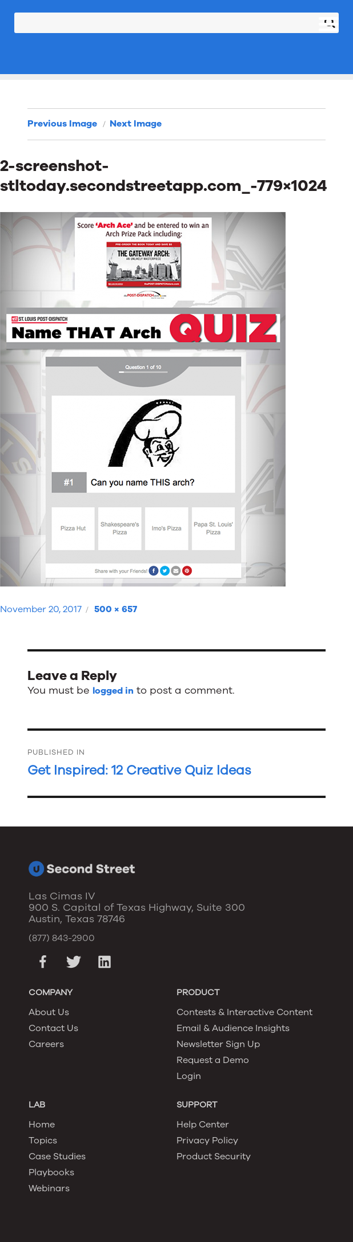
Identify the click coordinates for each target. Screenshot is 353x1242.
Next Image (136, 123)
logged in (113, 691)
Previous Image (62, 123)
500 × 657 (115, 609)
